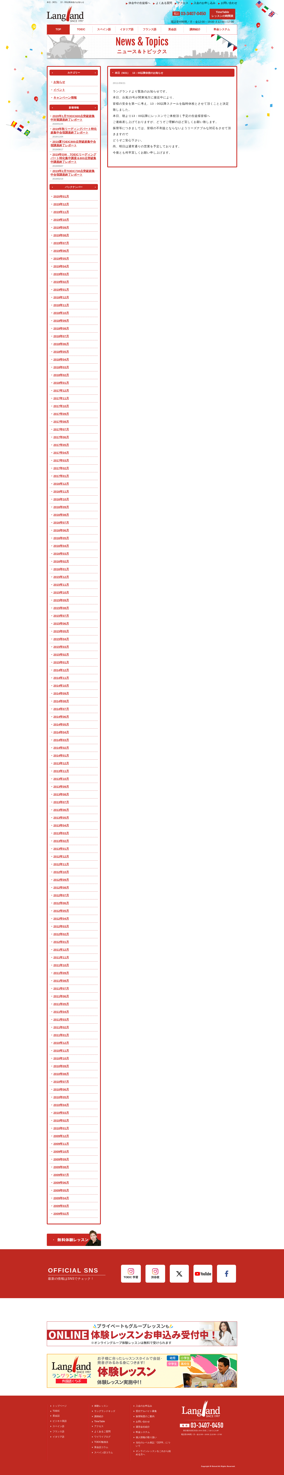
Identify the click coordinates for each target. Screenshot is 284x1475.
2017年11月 (61, 398)
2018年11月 (61, 305)
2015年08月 (61, 608)
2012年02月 (61, 934)
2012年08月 (61, 887)
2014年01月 (61, 755)
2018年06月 (61, 344)
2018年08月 (61, 328)
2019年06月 (61, 250)
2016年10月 (61, 499)
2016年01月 (61, 569)
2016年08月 (61, 514)
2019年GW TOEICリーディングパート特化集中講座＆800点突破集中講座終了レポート (73, 158)
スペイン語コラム (103, 1452)
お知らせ (59, 82)
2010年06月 (61, 1089)
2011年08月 (61, 980)
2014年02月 (61, 747)
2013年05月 (61, 817)
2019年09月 (61, 227)
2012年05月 (61, 910)
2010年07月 (61, 1081)
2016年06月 (61, 530)
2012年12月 (61, 856)
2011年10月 (61, 965)
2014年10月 (61, 685)
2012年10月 (61, 872)
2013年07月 (61, 802)
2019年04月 (61, 266)
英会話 (56, 1415)
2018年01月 (61, 382)
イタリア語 (58, 1436)
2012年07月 (61, 895)
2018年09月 (61, 320)
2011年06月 (61, 996)
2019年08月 (61, 235)
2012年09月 (61, 879)
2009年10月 (61, 1151)
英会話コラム (101, 1447)
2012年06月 (61, 903)
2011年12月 (61, 949)
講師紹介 (99, 1416)
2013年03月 (61, 833)
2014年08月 (61, 701)
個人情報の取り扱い (146, 1437)
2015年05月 (61, 631)
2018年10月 (61, 312)
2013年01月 (61, 848)
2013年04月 (61, 825)
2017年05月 (61, 444)
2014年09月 (61, 693)
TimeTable (99, 1421)
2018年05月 (61, 351)
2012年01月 (61, 941)
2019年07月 (61, 243)
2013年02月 (61, 841)
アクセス (181, 3)
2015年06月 (61, 623)
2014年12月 (61, 670)
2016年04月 (61, 545)
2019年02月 (61, 281)
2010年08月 (61, 1073)
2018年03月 (61, 367)
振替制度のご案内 (145, 1416)
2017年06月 (61, 437)
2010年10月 (61, 1058)
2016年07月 (61, 522)
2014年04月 (61, 732)
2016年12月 (61, 483)
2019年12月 (61, 204)
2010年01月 (61, 1128)
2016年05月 (61, 538)
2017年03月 (61, 460)
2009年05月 (61, 1190)
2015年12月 (61, 577)
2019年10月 (61, 219)
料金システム (143, 1432)
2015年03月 (61, 646)
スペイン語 (58, 1426)
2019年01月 (61, 289)
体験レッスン (101, 1406)
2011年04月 (61, 1011)
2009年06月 (61, 1182)
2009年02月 (61, 1213)
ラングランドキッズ (104, 1411)
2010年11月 (61, 1050)
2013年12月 (61, 763)
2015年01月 (61, 662)
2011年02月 (61, 1027)
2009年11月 (61, 1143)
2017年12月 (61, 390)
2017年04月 (61, 452)
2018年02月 (61, 375)
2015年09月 (61, 600)
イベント (59, 89)
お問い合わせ (227, 3)
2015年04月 (61, 639)
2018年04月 (61, 359)
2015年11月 (61, 584)
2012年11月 (61, 864)
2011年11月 (61, 957)
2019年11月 (61, 212)
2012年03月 (61, 926)
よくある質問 (162, 3)
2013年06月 (61, 809)
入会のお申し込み (203, 3)
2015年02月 (61, 654)
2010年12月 (61, 1042)
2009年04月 (61, 1198)
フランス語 (58, 1431)
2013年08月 (61, 794)
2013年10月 (61, 778)
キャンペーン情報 (65, 97)
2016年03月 (61, 553)
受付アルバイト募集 (146, 1411)
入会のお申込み (144, 1406)
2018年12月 (61, 297)
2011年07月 (61, 988)
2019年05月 (61, 258)
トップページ (60, 1406)
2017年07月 (61, 429)
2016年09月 (61, 507)
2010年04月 (61, 1105)
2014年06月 (61, 716)
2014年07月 (61, 709)
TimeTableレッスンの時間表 (222, 13)
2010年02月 (61, 1120)
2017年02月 (61, 468)
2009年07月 (61, 1174)
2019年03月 (61, 274)
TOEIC (56, 1411)
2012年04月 (61, 918)
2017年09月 (61, 413)
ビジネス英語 (60, 1421)
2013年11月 (61, 771)
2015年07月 (61, 615)
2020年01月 (61, 196)
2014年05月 (61, 724)
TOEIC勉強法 (101, 1442)
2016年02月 (61, 561)
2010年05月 (61, 1097)
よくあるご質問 (102, 1431)
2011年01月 (61, 1035)
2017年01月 (61, 476)
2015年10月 (61, 592)
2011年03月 (61, 1019)
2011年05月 (61, 1004)
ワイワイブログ (102, 1436)
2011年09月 (61, 973)
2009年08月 (61, 1167)
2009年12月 (61, 1136)
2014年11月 (61, 677)
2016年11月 (61, 491)
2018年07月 (61, 336)
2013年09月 (61, 786)
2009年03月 (61, 1205)
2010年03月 (61, 1112)
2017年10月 (61, 406)
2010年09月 (61, 1066)
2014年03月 (61, 740)
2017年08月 (61, 421)
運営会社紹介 (143, 1426)
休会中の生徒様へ (138, 3)
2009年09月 (61, 1159)
